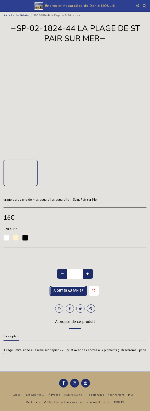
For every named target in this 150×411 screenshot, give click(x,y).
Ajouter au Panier (68, 290)
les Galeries (22, 15)
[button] (5, 5)
